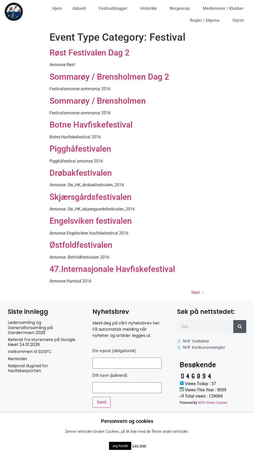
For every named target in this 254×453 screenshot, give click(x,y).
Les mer (139, 445)
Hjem (57, 8)
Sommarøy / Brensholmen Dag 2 (109, 77)
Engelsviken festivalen (90, 221)
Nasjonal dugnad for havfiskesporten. (28, 368)
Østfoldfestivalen (80, 245)
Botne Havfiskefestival (91, 125)
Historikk (149, 8)
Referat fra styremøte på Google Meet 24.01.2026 (41, 342)
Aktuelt (80, 8)
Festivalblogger (114, 8)
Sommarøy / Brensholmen (97, 101)
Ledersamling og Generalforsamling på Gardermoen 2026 (30, 327)
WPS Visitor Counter (212, 403)
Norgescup (181, 8)
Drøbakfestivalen (80, 173)
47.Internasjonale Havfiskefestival (112, 269)
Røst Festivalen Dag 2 (89, 53)
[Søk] (239, 326)
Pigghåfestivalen (80, 149)
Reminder (17, 359)
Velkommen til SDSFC (30, 352)
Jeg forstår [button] (120, 446)
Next (198, 292)
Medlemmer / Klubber (224, 8)
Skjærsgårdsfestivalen (90, 197)
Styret (239, 20)
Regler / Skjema (206, 20)
